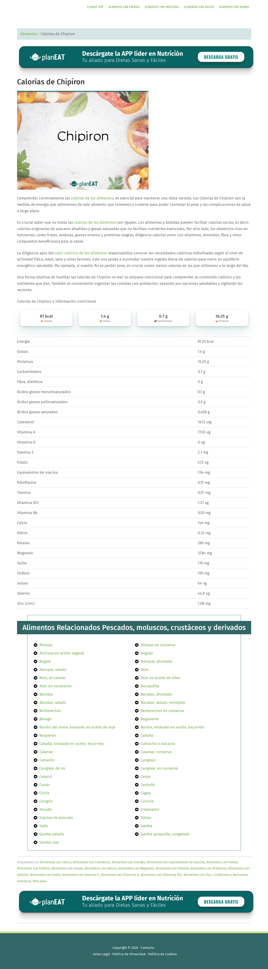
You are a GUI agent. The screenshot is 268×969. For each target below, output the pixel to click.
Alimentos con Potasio (172, 868)
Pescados (40, 881)
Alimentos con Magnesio (136, 868)
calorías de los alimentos (92, 198)
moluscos (24, 881)
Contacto (147, 948)
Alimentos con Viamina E (80, 875)
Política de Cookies (162, 954)
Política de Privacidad (129, 954)
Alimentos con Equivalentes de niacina (176, 862)
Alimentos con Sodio (45, 875)
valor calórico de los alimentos (81, 253)
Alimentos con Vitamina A (120, 875)
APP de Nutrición (50, 6)
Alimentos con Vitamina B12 (161, 875)
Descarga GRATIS (221, 57)
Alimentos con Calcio (55, 862)
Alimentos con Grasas (67, 868)
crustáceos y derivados (230, 875)
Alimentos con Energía (128, 862)
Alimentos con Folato (222, 862)
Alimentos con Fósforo (33, 868)
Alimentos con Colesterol (91, 862)
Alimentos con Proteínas (208, 868)
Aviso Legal (101, 954)
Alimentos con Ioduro (100, 868)
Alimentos (28, 34)
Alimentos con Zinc (198, 875)
